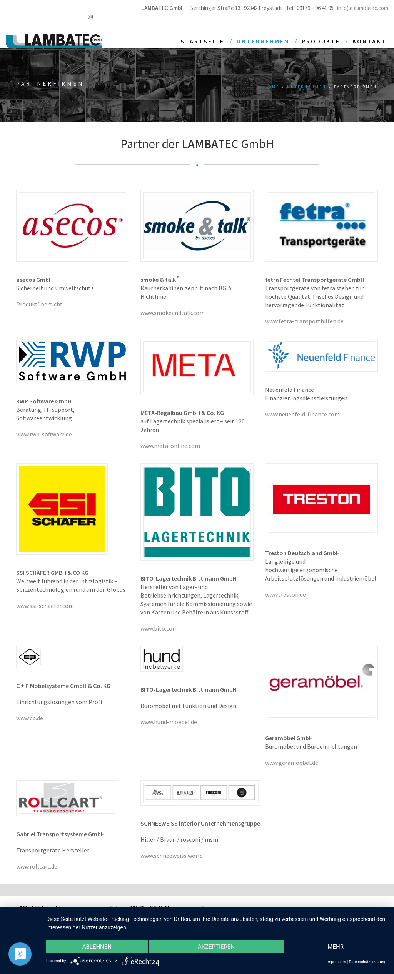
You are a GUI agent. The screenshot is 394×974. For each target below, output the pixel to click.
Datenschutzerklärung (367, 962)
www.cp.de (29, 718)
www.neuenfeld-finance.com (302, 414)
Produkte (321, 41)
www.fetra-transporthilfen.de (304, 321)
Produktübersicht (39, 304)
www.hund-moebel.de (168, 722)
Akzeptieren (216, 946)
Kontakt (369, 41)
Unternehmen (263, 41)
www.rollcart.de (36, 866)
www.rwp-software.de (44, 434)
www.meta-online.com (170, 446)
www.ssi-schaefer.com (45, 605)
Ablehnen (97, 946)
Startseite (202, 41)
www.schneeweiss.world (171, 855)
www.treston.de (285, 594)
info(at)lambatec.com (362, 8)
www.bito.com (159, 628)
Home (272, 86)
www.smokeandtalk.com (172, 312)
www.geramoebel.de (291, 762)
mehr (335, 946)
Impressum (336, 962)
